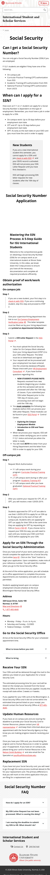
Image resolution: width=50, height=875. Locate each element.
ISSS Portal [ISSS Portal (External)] (32, 414)
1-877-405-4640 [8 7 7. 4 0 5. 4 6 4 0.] (12, 609)
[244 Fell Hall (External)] (32, 846)
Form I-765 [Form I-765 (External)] (19, 528)
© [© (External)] (6, 869)
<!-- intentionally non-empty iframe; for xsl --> (26, 215)
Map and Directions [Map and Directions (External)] (11, 606)
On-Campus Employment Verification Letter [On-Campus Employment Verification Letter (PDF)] (23, 320)
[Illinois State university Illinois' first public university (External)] (25, 857)
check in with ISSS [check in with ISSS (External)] (24, 158)
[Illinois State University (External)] (11, 2)
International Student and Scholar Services (21, 19)
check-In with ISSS (16, 301)
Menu (45, 3)
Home (7, 30)
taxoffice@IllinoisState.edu (24, 755)
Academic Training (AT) (31, 480)
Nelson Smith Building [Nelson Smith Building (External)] (12, 752)
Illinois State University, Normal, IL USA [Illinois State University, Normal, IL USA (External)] (28, 869)
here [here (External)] (15, 557)
